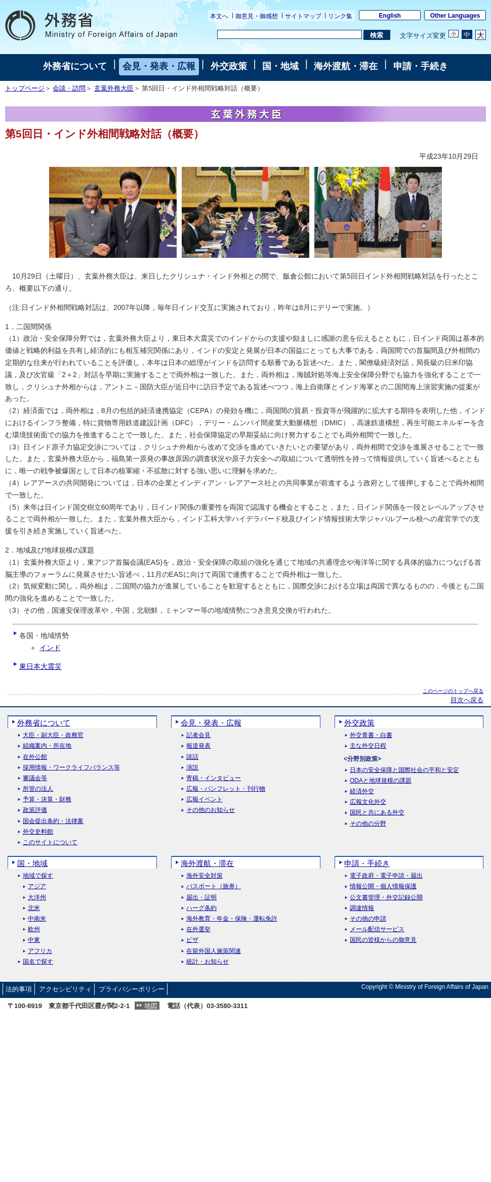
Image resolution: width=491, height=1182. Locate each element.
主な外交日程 (368, 746)
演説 (192, 767)
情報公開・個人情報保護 (383, 886)
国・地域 (280, 66)
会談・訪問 (69, 88)
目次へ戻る (467, 700)
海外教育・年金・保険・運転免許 (231, 919)
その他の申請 (368, 919)
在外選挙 (198, 929)
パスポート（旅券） (213, 886)
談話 (192, 757)
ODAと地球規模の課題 (381, 781)
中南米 (37, 919)
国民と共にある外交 (377, 812)
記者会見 (198, 735)
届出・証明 (201, 897)
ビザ (192, 940)
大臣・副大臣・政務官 (53, 735)
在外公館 (35, 757)
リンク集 (340, 16)
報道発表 (198, 746)
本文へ (219, 16)
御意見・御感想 (256, 16)
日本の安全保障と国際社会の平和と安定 (404, 770)
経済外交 (362, 791)
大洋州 (37, 897)
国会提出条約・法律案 (53, 821)
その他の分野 (368, 824)
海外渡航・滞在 (346, 66)
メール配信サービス (377, 929)
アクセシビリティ (65, 989)
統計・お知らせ (207, 962)
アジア (37, 886)
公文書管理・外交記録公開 (386, 897)
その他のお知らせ (210, 810)
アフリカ (40, 951)
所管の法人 (38, 789)
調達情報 (362, 908)
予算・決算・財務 (47, 799)
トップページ (25, 88)
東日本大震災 (40, 666)
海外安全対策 (204, 876)
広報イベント (204, 799)
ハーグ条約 (201, 908)
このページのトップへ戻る (453, 691)
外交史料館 (38, 832)
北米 (34, 908)
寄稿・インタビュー (213, 778)
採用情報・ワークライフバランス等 (71, 767)
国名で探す (38, 962)
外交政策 (229, 66)
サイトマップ (303, 16)
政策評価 (35, 810)
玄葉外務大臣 (114, 88)
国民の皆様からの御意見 (383, 940)
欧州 (34, 929)
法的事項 (19, 989)
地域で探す (38, 876)
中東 (34, 940)
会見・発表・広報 (158, 66)
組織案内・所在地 (47, 746)
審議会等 (35, 778)
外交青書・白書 (371, 735)
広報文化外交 (368, 802)
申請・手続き (420, 66)
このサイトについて (50, 842)
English (390, 15)
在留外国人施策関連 (213, 951)
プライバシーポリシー (132, 989)
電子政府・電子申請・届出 (386, 876)
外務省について (75, 66)
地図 (150, 1006)
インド (50, 648)
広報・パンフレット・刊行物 (225, 789)
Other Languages (455, 15)
